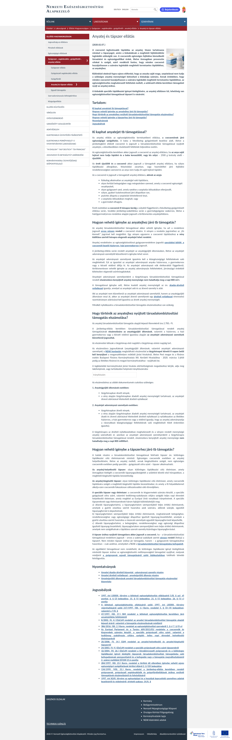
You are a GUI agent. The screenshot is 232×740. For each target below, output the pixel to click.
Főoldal (49, 28)
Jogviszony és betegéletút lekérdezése (65, 155)
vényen (163, 537)
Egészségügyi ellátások (57, 53)
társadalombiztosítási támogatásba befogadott (160, 543)
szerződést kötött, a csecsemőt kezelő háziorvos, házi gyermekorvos (138, 244)
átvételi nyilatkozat (163, 296)
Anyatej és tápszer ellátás (150, 28)
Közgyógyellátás (54, 101)
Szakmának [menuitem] (147, 21)
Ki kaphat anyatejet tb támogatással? (110, 108)
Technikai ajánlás (56, 723)
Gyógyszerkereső (55, 118)
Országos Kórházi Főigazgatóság (158, 712)
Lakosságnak (61, 28)
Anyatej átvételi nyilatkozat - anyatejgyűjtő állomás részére (130, 575)
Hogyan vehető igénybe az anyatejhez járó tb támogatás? (120, 111)
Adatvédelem (53, 129)
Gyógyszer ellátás (58, 67)
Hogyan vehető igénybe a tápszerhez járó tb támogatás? (119, 117)
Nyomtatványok (100, 120)
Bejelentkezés (171, 9)
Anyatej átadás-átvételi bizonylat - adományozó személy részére (132, 572)
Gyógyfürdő (56, 79)
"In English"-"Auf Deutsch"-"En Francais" (66, 149)
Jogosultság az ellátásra (58, 42)
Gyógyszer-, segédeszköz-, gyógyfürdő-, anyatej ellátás (114, 28)
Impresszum (139, 734)
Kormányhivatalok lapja (154, 716)
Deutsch (117, 9)
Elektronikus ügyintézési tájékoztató (64, 135)
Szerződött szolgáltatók (59, 124)
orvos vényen (107, 231)
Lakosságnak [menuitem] (101, 21)
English (125, 9)
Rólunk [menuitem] (50, 21)
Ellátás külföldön (55, 107)
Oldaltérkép (152, 734)
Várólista (51, 112)
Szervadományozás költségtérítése (62, 96)
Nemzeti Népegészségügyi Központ (160, 708)
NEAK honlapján (113, 351)
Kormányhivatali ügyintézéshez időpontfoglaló (62, 162)
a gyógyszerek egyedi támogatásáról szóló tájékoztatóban (134, 555)
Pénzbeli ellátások (55, 48)
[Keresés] (155, 9)
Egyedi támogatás (58, 90)
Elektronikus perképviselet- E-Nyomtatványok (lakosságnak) (61, 142)
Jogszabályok (98, 123)
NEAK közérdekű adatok (154, 720)
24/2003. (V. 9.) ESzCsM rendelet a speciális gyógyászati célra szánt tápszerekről (140, 647)
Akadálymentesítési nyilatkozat (173, 734)
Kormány (147, 701)
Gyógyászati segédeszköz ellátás (64, 73)
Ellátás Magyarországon (79, 28)
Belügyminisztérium (152, 704)
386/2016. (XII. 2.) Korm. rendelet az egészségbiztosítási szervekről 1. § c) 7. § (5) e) (141, 626)
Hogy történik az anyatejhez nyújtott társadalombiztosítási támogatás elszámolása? (133, 114)
